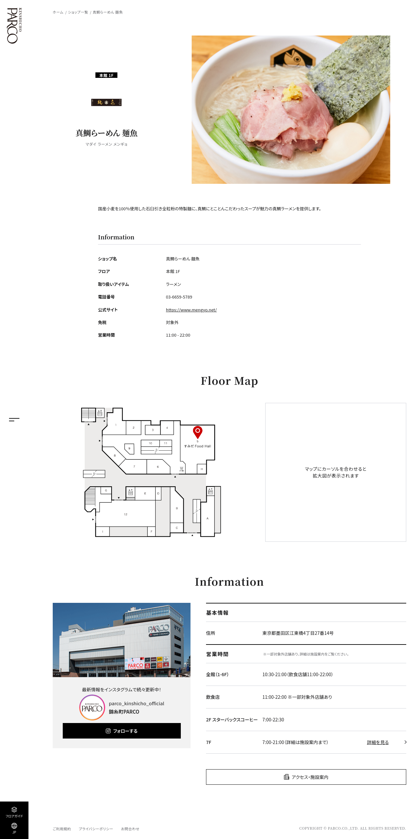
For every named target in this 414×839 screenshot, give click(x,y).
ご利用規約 (62, 828)
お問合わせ (130, 828)
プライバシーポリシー (96, 828)
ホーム (58, 12)
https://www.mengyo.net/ (191, 310)
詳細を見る (378, 742)
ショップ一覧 (78, 12)
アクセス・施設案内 (310, 777)
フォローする (125, 731)
